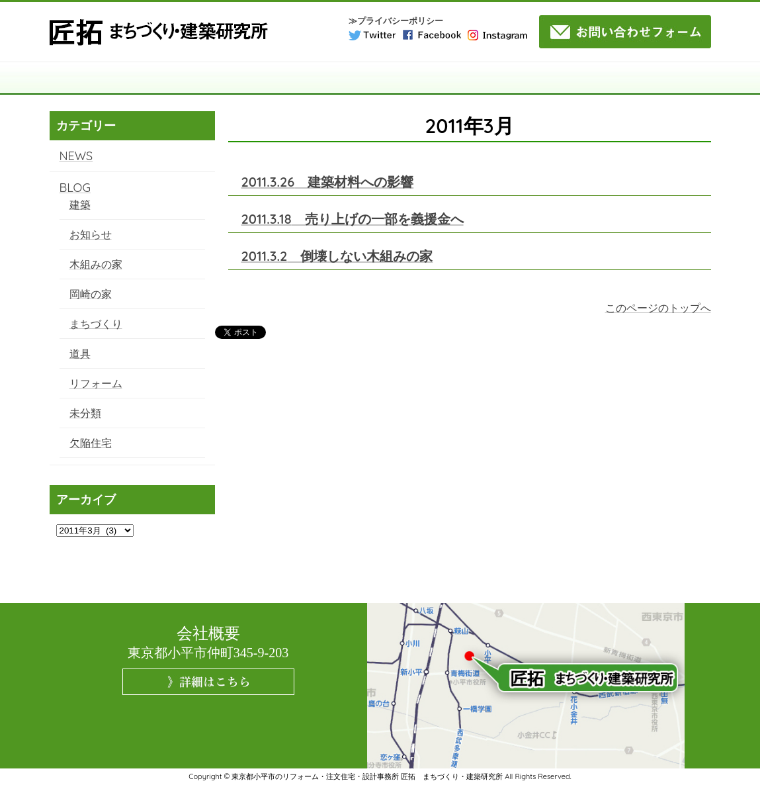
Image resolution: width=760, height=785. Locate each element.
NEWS (76, 155)
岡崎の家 (90, 293)
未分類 (85, 413)
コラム (503, 78)
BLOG (75, 187)
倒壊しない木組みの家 (337, 256)
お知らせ (90, 234)
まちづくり (95, 323)
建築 (80, 204)
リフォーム (95, 383)
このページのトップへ (658, 307)
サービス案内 (339, 78)
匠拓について (173, 78)
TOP (91, 78)
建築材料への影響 (327, 181)
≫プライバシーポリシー (396, 21)
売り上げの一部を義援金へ (352, 218)
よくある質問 (586, 78)
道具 (80, 353)
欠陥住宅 (90, 442)
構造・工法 (256, 78)
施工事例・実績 (421, 78)
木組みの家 (95, 264)
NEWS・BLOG (669, 78)
